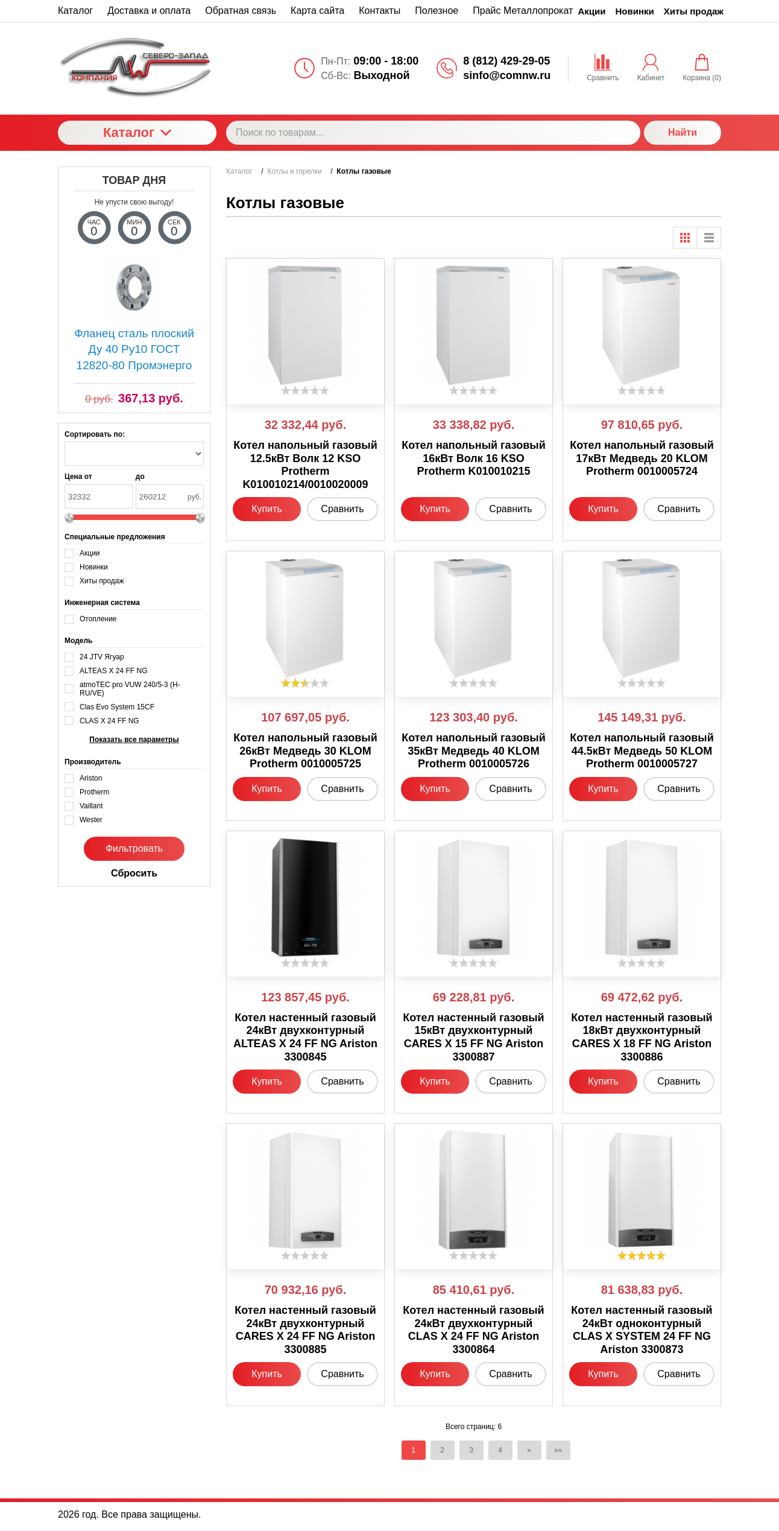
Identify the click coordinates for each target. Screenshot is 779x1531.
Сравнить (342, 509)
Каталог (137, 132)
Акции (592, 11)
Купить (266, 509)
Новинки (635, 11)
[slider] (305, 390)
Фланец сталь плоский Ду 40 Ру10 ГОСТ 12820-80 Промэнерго (134, 349)
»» (558, 1450)
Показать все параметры (133, 739)
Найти (682, 132)
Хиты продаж (694, 11)
